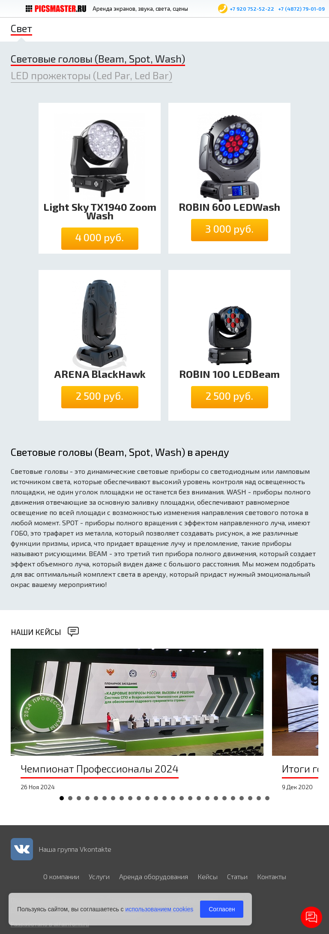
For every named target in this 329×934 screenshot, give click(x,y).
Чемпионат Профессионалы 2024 (100, 768)
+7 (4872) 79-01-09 (301, 9)
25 (267, 798)
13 (164, 798)
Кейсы (207, 876)
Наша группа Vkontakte (75, 849)
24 (259, 798)
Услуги (99, 876)
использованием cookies (159, 909)
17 (199, 798)
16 (190, 798)
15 (181, 798)
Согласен (222, 909)
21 (233, 798)
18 (207, 798)
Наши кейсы (36, 632)
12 (156, 798)
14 (173, 798)
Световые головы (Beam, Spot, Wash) (98, 58)
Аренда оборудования (153, 876)
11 (147, 798)
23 (250, 798)
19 (216, 798)
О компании (61, 876)
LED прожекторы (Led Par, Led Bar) (91, 75)
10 (139, 798)
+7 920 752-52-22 (252, 9)
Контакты (271, 876)
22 (241, 798)
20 (224, 798)
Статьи (237, 876)
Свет (21, 28)
